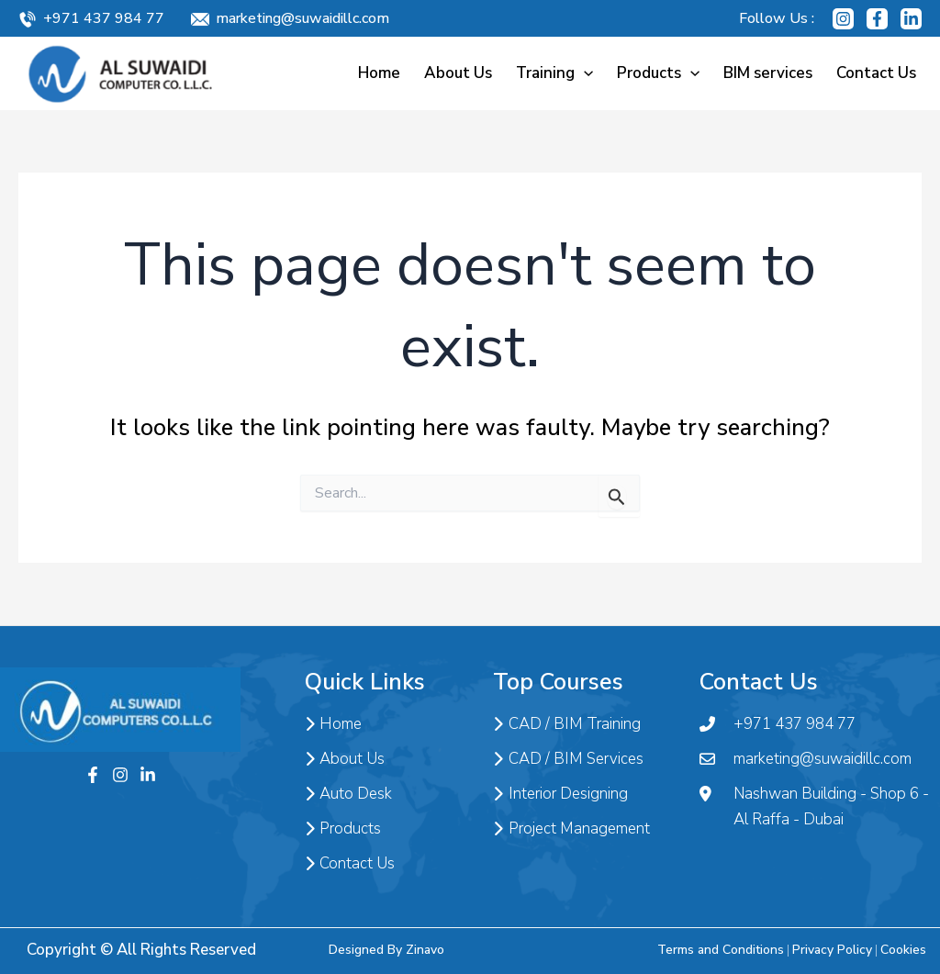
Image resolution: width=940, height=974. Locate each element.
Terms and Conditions (720, 949)
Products (658, 73)
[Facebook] (877, 18)
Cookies (903, 949)
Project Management (571, 829)
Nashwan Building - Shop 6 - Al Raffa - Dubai (814, 807)
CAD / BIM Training (567, 724)
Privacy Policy (832, 949)
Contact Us (876, 73)
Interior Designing (560, 794)
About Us (458, 73)
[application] (584, 73)
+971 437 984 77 (103, 18)
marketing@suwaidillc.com (302, 18)
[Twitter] (148, 775)
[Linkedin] (911, 18)
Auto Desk (348, 794)
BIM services (767, 73)
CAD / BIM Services (568, 759)
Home (379, 73)
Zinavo (425, 949)
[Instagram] (843, 18)
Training (554, 73)
